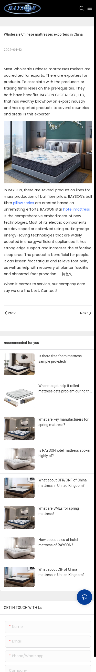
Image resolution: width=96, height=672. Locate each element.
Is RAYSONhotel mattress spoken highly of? (64, 453)
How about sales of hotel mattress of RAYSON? (58, 542)
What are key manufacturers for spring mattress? (63, 422)
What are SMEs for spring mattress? (58, 511)
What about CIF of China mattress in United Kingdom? (61, 572)
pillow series (23, 202)
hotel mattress (76, 209)
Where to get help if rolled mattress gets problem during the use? (64, 389)
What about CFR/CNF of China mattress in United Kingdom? (62, 483)
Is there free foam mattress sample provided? (60, 358)
